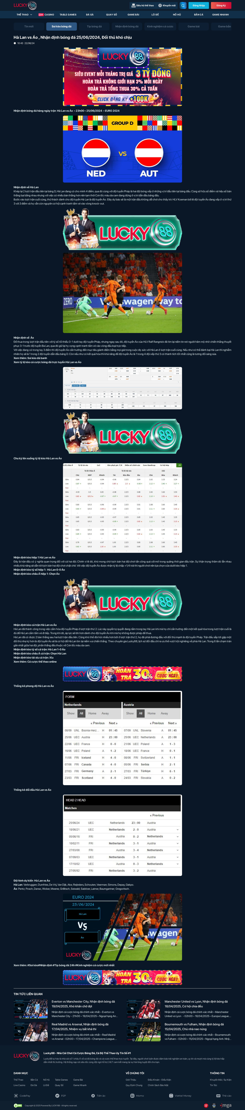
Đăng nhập (199, 5)
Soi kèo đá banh (37, 358)
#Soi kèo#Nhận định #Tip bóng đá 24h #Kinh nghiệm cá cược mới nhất (71, 965)
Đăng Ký (221, 5)
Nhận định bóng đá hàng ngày (32, 110)
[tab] (29, 26)
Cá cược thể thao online (42, 661)
